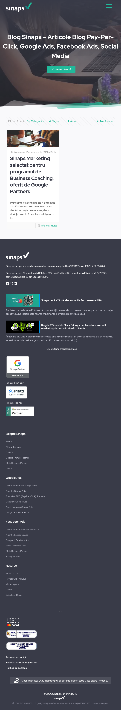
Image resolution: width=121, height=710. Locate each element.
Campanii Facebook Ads (17, 540)
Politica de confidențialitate (21, 662)
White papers (12, 584)
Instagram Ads (13, 556)
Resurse (11, 566)
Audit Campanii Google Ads (19, 507)
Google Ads (14, 478)
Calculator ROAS (14, 595)
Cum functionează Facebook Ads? (22, 529)
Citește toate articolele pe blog (61, 349)
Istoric (9, 441)
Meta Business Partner (17, 463)
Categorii (36, 121)
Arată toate (104, 121)
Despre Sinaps (16, 434)
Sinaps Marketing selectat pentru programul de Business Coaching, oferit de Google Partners (32, 175)
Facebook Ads (15, 522)
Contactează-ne (60, 69)
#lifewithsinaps (13, 447)
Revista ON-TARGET (16, 578)
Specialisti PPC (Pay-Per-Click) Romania (25, 496)
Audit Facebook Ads (16, 545)
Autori (74, 121)
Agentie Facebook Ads (17, 534)
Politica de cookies (16, 668)
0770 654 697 (16, 383)
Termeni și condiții (16, 657)
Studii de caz (12, 573)
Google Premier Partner (17, 457)
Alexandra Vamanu (24, 152)
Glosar (9, 589)
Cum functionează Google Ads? (21, 485)
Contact (10, 468)
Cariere (9, 452)
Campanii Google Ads (16, 501)
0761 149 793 (16, 403)
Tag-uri (56, 121)
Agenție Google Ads (16, 491)
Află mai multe (49, 225)
